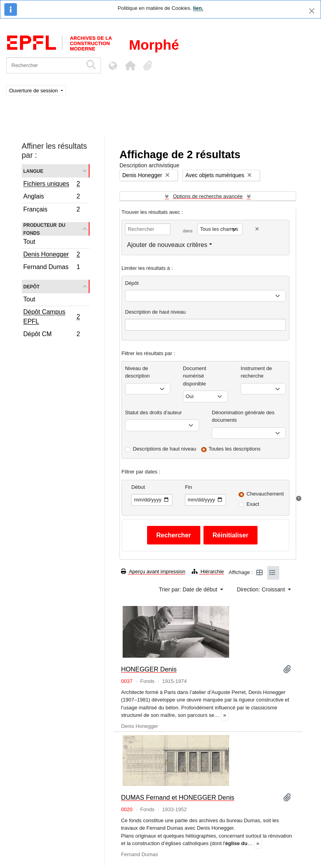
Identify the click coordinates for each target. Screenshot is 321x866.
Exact (252, 504)
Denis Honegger (51, 255)
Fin (188, 487)
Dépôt (132, 283)
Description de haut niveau (155, 312)
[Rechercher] (44, 65)
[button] (130, 65)
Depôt (31, 286)
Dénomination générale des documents (243, 416)
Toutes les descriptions (235, 449)
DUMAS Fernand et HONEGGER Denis (177, 797)
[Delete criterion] (257, 229)
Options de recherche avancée (208, 196)
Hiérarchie (208, 571)
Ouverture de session (34, 91)
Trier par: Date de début (189, 589)
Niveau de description (137, 372)
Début (138, 487)
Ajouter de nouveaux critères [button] (167, 244)
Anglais (51, 197)
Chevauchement (265, 494)
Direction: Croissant (261, 589)
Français (51, 210)
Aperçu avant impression (153, 571)
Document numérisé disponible (194, 376)
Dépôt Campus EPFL (51, 317)
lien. (198, 8)
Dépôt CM (51, 334)
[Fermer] (312, 10)
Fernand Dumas (51, 267)
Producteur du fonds (44, 229)
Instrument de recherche (256, 372)
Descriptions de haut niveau (164, 449)
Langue (33, 170)
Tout (29, 241)
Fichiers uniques (51, 184)
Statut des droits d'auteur (153, 412)
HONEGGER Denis (149, 669)
